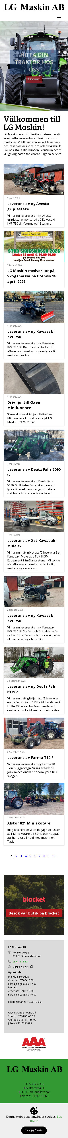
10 (53, 856)
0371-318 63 (20, 961)
